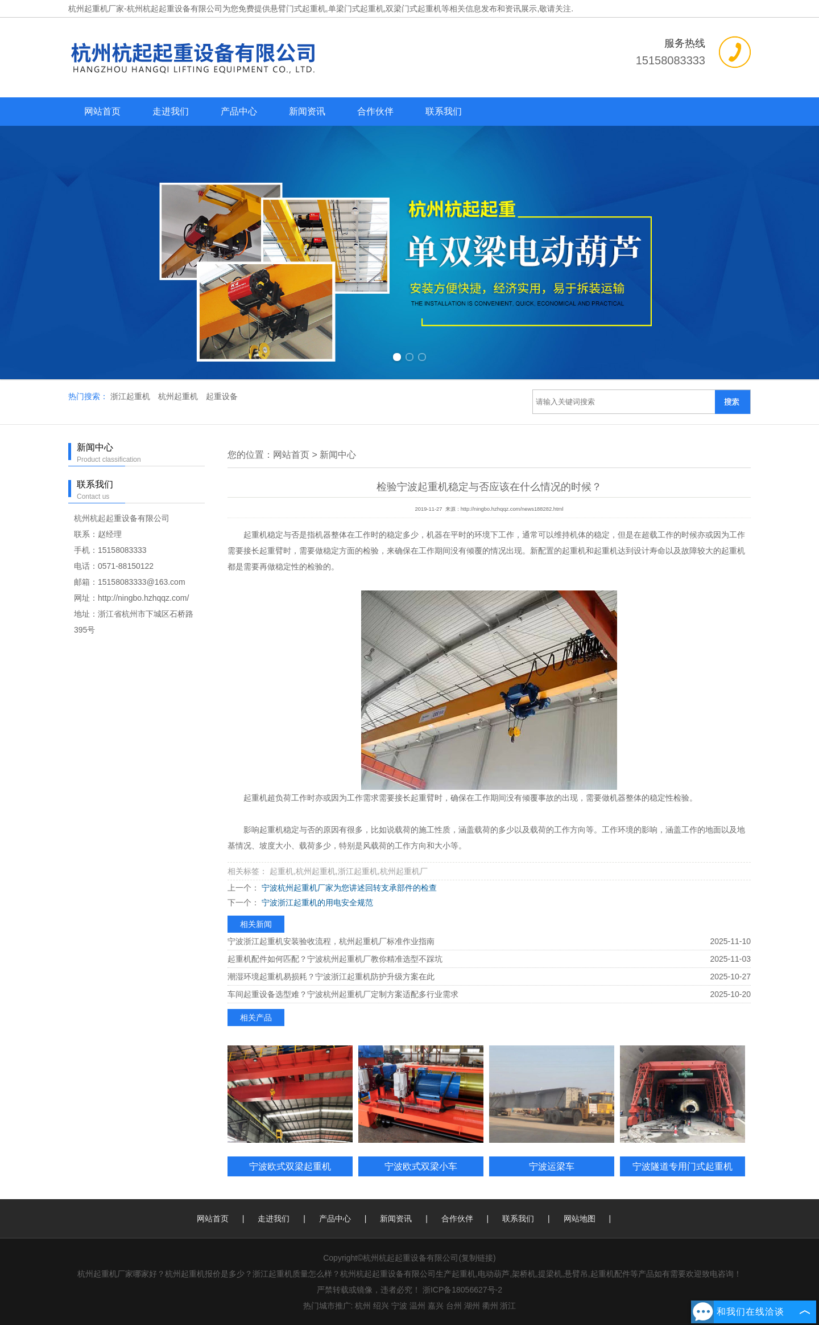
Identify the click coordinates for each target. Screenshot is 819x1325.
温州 (417, 1305)
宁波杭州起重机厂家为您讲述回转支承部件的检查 (348, 887)
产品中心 (239, 111)
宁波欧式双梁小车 (420, 1166)
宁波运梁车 (551, 1166)
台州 (454, 1305)
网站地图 (579, 1218)
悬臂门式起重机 (298, 8)
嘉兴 (436, 1305)
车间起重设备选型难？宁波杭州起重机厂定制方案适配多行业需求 (343, 994)
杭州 (363, 1305)
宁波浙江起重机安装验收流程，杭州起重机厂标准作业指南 (331, 941)
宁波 (399, 1305)
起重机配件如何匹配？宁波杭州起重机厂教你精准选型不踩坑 (335, 958)
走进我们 (170, 111)
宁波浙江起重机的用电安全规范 (316, 902)
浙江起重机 (131, 396)
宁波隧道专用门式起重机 (682, 1166)
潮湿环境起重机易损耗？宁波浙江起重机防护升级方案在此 (331, 976)
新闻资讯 (307, 111)
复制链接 (477, 1257)
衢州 (490, 1305)
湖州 (472, 1305)
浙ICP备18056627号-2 (462, 1289)
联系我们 (443, 111)
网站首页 (102, 111)
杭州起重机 (179, 396)
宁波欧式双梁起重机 (290, 1166)
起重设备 (222, 396)
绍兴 (381, 1305)
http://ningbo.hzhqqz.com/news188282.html (512, 509)
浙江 (508, 1305)
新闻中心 (338, 455)
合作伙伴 (375, 111)
